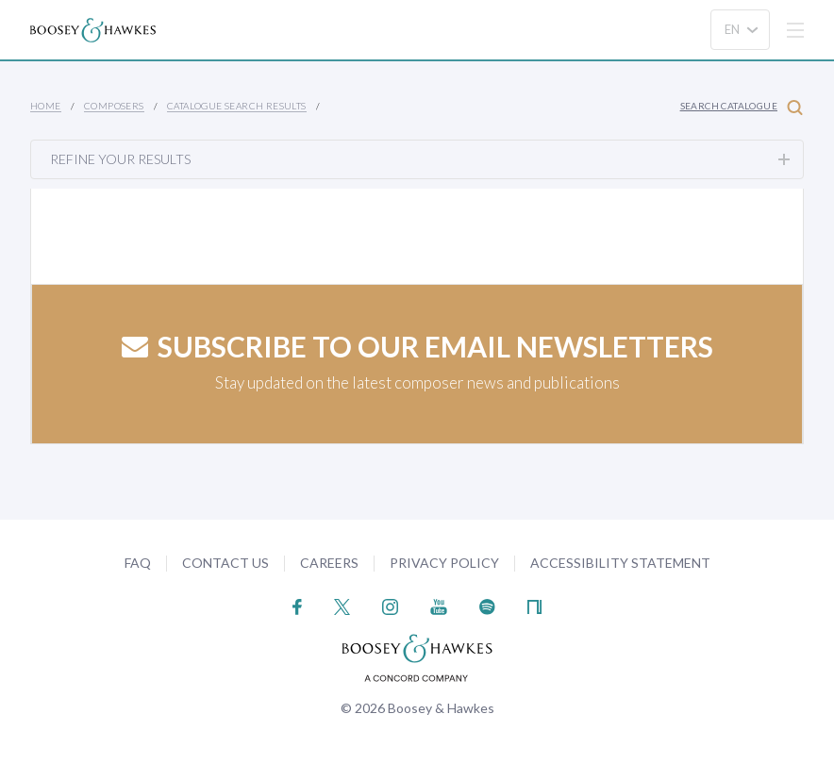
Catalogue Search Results (237, 105)
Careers (329, 563)
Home (45, 105)
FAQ (138, 563)
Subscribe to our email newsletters (417, 346)
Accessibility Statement (620, 563)
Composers (114, 105)
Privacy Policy (444, 563)
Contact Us (225, 563)
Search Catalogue (741, 107)
